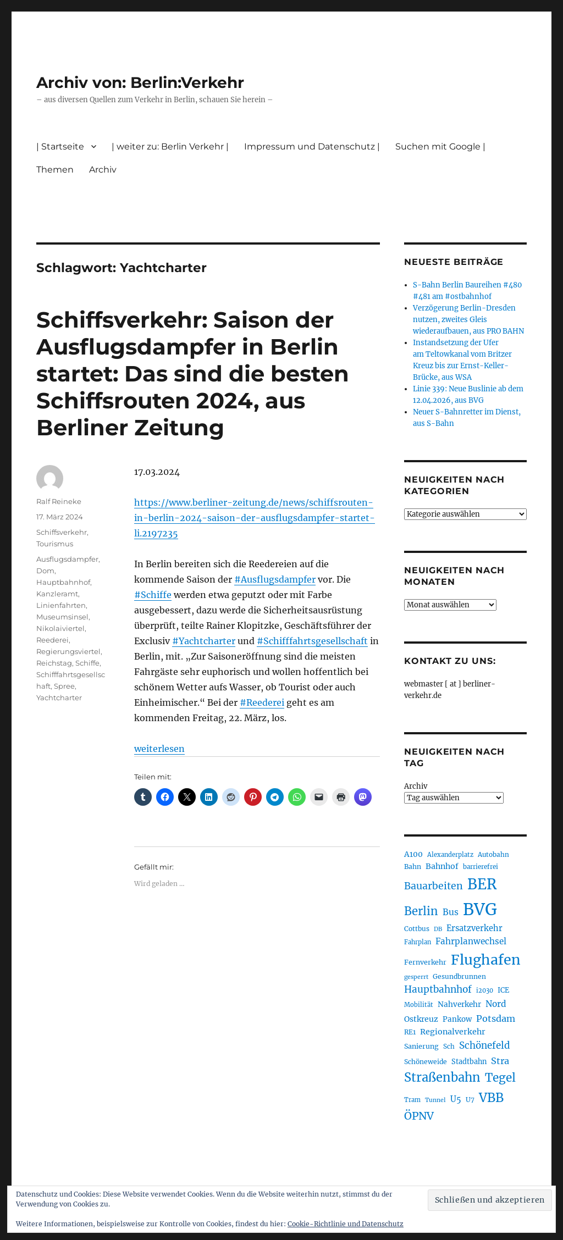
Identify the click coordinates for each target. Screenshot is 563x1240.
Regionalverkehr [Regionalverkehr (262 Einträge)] (452, 1032)
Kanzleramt (57, 593)
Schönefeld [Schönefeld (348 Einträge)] (484, 1045)
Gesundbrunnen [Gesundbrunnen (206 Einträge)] (459, 976)
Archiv (103, 169)
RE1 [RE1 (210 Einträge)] (410, 1032)
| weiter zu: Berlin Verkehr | (170, 146)
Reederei (52, 639)
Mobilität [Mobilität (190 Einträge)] (418, 1005)
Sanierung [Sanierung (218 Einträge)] (421, 1046)
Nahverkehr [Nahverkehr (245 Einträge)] (459, 1004)
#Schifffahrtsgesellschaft (312, 640)
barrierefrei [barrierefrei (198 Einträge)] (480, 867)
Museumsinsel (62, 616)
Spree (64, 686)
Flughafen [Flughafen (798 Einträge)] (486, 959)
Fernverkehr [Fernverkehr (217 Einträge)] (425, 962)
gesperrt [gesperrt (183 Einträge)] (416, 977)
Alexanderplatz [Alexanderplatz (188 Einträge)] (450, 855)
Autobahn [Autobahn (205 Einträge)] (493, 854)
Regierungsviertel (68, 651)
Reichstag (54, 662)
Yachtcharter (59, 697)
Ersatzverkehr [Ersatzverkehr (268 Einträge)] (474, 928)
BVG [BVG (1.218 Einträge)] (480, 909)
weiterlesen (159, 748)
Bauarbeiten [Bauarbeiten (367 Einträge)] (433, 886)
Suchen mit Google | (440, 146)
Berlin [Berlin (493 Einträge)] (421, 911)
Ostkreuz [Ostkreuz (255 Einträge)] (421, 1019)
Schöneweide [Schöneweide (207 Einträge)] (425, 1062)
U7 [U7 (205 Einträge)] (470, 1099)
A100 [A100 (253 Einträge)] (413, 854)
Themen (55, 169)
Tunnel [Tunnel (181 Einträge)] (435, 1100)
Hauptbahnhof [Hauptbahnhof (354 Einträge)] (438, 989)
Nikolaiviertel (60, 628)
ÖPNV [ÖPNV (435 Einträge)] (419, 1115)
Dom (45, 570)
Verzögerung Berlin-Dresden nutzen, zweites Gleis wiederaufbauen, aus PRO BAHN (468, 319)
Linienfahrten (61, 605)
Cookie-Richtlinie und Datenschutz (346, 1224)
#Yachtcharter (203, 640)
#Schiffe (153, 594)
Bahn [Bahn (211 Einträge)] (412, 866)
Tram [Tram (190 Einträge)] (412, 1100)
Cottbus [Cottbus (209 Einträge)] (416, 929)
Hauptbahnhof (63, 582)
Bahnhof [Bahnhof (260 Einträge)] (442, 866)
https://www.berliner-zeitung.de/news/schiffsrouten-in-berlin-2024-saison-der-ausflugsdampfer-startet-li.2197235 (254, 518)
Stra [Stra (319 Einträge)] (500, 1060)
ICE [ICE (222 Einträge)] (503, 990)
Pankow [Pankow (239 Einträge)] (457, 1019)
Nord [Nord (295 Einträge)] (495, 1004)
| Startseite (60, 146)
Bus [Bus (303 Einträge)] (451, 912)
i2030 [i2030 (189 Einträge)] (484, 990)
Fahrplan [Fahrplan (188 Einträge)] (417, 942)
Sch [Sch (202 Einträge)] (449, 1046)
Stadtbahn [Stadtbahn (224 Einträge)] (469, 1062)
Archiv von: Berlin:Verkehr (140, 82)
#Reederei (262, 702)
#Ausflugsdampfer (275, 579)
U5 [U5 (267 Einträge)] (455, 1099)
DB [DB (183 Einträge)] (438, 929)
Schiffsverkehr (61, 532)
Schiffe (87, 662)
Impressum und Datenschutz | (312, 146)
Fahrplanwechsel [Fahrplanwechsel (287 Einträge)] (470, 941)
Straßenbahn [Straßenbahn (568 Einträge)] (442, 1077)
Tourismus (54, 543)
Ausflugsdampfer (67, 559)
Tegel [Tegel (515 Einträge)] (500, 1078)
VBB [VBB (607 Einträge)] (491, 1097)
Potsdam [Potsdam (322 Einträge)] (495, 1018)
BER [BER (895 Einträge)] (481, 884)
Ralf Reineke (58, 501)
